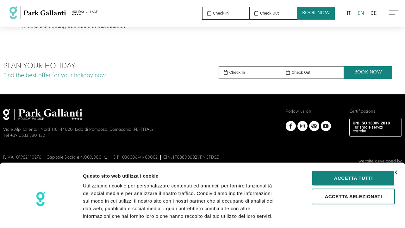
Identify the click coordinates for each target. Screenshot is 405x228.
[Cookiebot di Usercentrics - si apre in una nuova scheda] (41, 215)
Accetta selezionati (336, 170)
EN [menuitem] (361, 13)
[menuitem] (349, 13)
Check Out (301, 72)
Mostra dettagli (333, 215)
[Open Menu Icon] (394, 12)
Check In (237, 72)
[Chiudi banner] (395, 146)
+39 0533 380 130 (27, 136)
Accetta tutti (336, 152)
